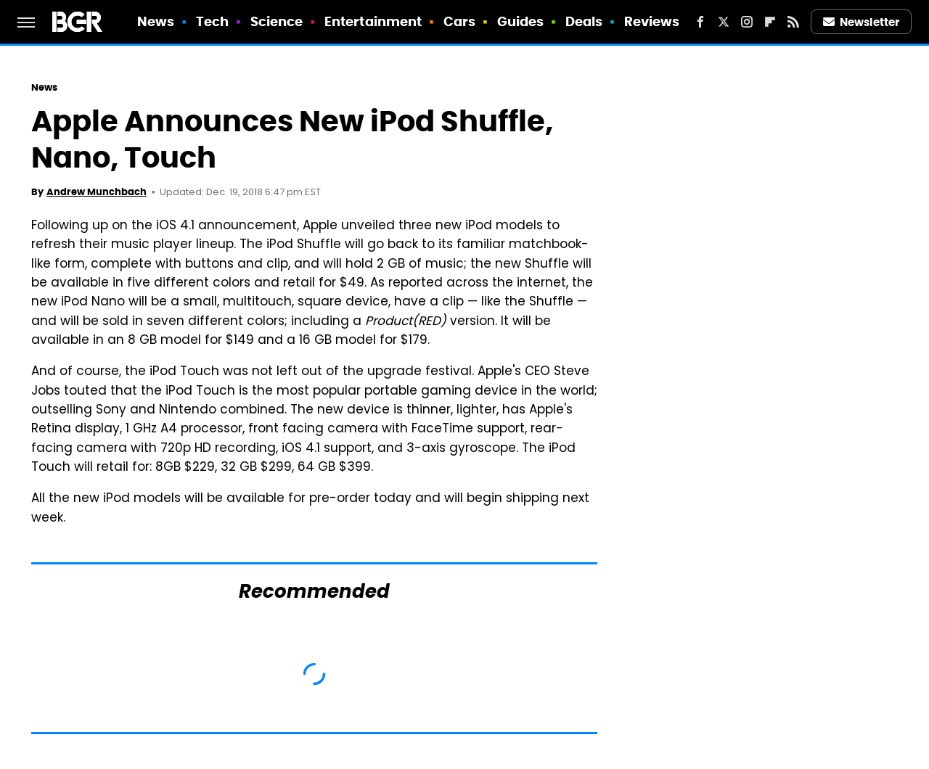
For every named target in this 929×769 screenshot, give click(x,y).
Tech (212, 21)
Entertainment (373, 21)
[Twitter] (723, 22)
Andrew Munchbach (96, 192)
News (155, 21)
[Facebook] (700, 22)
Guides (520, 21)
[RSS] (793, 22)
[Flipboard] (770, 22)
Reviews (652, 21)
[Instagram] (747, 22)
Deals (584, 21)
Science (276, 21)
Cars (459, 21)
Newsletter (861, 22)
